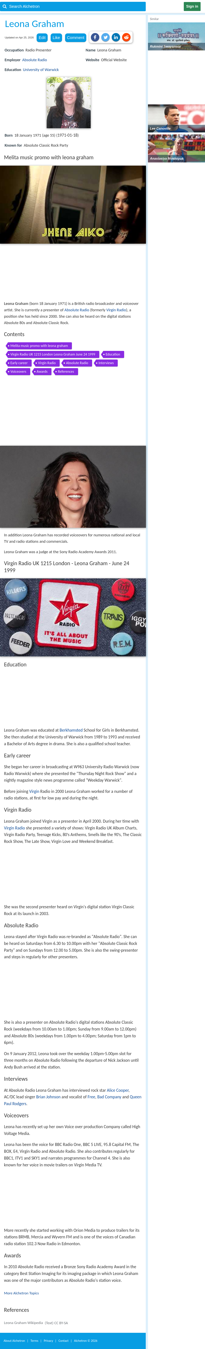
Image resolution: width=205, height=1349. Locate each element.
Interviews (106, 363)
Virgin (34, 791)
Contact (63, 1341)
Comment (75, 37)
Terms (34, 1341)
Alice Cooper (118, 1090)
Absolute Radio (34, 59)
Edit (42, 37)
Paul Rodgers (15, 1103)
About (14, 1341)
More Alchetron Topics (21, 1293)
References (66, 371)
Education (113, 354)
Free (91, 1097)
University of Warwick (41, 69)
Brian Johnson (48, 1097)
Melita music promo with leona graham (39, 346)
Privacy (48, 1341)
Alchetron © (85, 1341)
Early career (19, 363)
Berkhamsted (71, 730)
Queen (135, 1097)
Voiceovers (18, 371)
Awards (42, 371)
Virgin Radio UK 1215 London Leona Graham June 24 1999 (52, 354)
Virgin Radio (116, 309)
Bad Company (109, 1097)
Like (56, 37)
